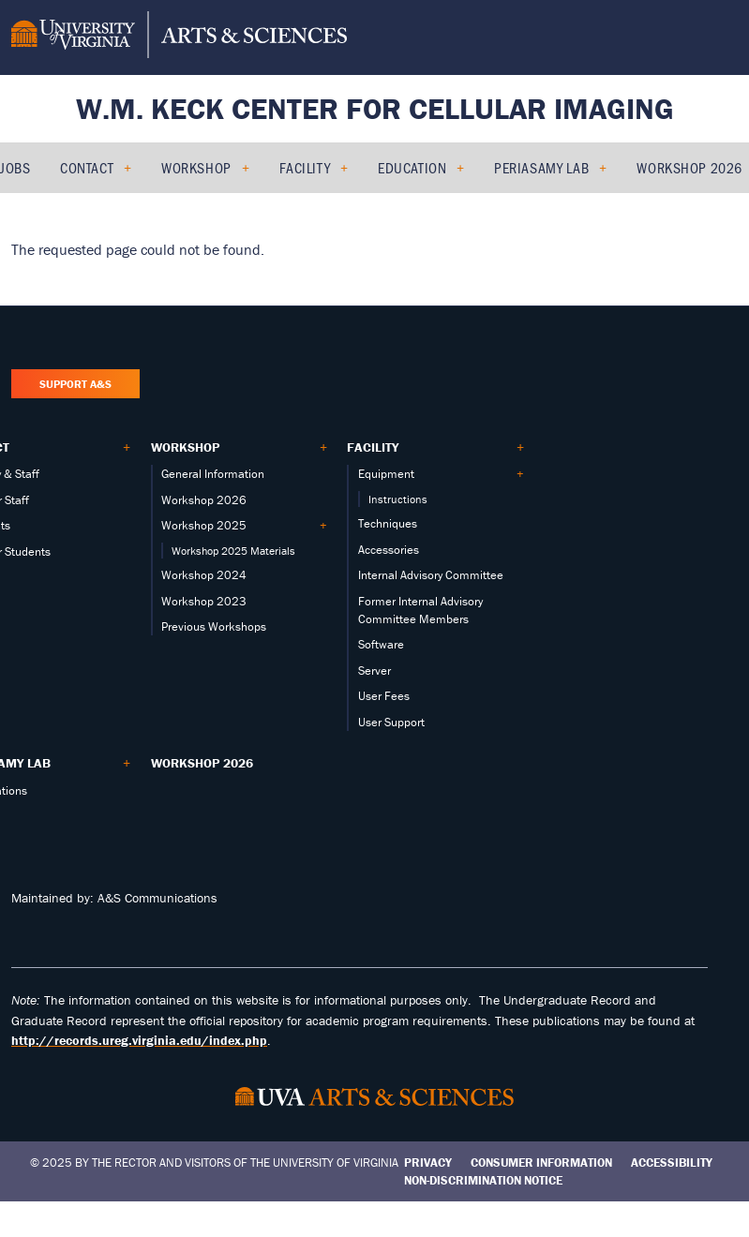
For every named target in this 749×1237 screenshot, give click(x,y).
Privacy (428, 1162)
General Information (212, 474)
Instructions (397, 499)
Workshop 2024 (204, 575)
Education (412, 167)
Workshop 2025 (204, 525)
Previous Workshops (213, 626)
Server (374, 670)
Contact (86, 167)
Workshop (196, 167)
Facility (304, 167)
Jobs (15, 167)
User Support (391, 722)
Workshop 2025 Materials (233, 551)
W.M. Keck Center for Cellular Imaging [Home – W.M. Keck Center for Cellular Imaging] (375, 108)
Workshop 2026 (689, 167)
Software (381, 644)
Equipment (386, 474)
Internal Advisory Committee (430, 575)
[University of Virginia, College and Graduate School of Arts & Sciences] (179, 37)
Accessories (388, 550)
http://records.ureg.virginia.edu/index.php (139, 1040)
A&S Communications (157, 897)
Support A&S (75, 384)
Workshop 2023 (204, 601)
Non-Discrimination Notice (483, 1180)
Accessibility (671, 1162)
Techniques (387, 523)
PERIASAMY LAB (541, 167)
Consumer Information (541, 1162)
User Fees (384, 696)
